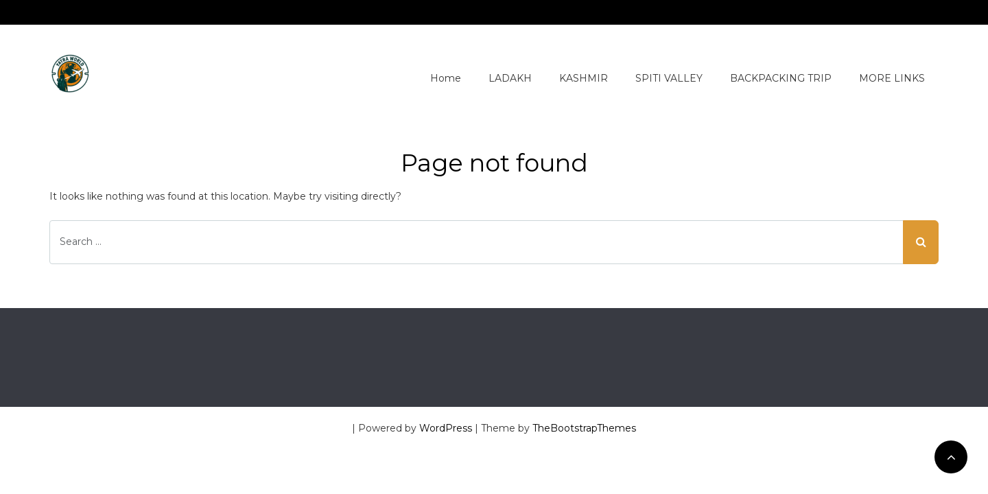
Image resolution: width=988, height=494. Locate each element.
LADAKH (510, 78)
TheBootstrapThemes (584, 428)
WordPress (445, 428)
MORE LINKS (892, 78)
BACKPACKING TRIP (781, 78)
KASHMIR (583, 78)
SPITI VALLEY (669, 78)
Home (445, 78)
